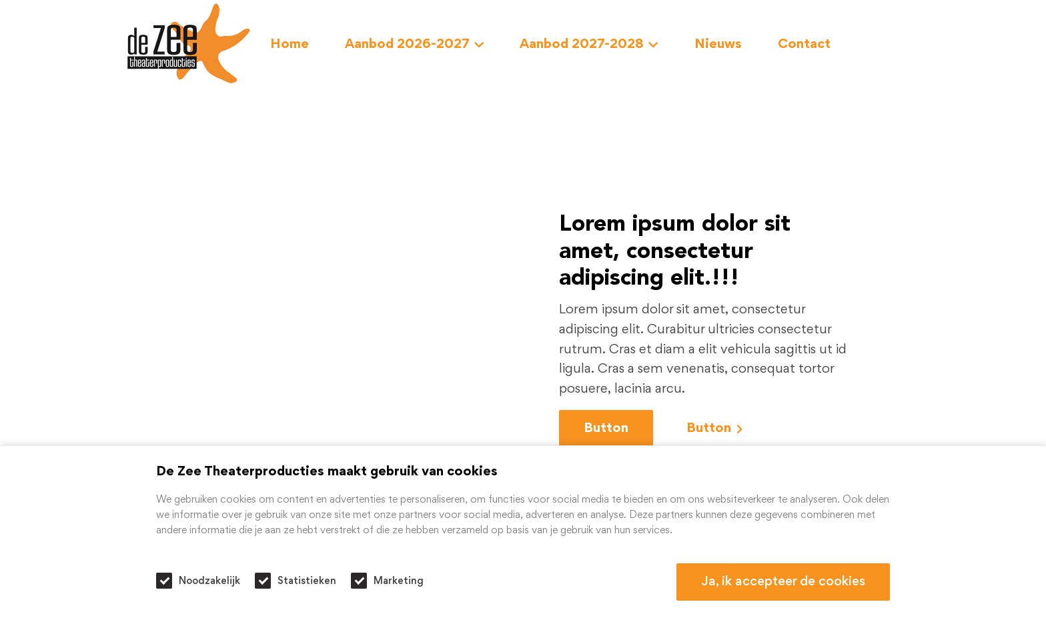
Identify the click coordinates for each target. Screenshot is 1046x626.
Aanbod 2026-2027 (414, 45)
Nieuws (718, 45)
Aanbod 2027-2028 (589, 45)
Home (289, 45)
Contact (804, 45)
